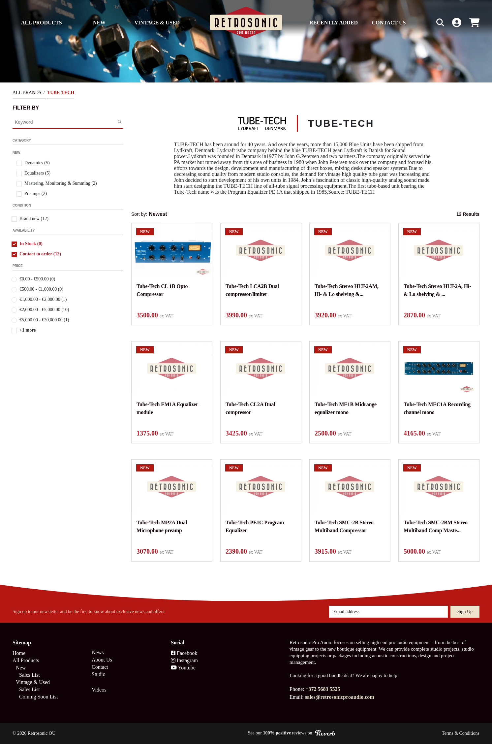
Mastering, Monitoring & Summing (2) (60, 183)
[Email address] (388, 612)
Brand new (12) (33, 218)
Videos (99, 690)
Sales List (29, 675)
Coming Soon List (38, 696)
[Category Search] (66, 122)
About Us (102, 660)
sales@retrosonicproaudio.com (339, 697)
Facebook (184, 653)
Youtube (183, 667)
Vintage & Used (157, 22)
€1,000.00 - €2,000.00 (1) (43, 299)
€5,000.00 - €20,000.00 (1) (44, 319)
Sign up (465, 611)
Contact (100, 667)
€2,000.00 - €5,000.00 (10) (44, 309)
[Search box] (426, 22)
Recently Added (333, 22)
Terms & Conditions (460, 733)
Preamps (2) (35, 193)
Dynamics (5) (37, 162)
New (99, 22)
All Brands (27, 92)
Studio (99, 674)
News (98, 652)
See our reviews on (291, 732)
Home (19, 653)
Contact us (389, 22)
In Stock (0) (31, 243)
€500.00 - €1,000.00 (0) (41, 289)
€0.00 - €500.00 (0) (37, 278)
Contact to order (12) (40, 253)
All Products (41, 22)
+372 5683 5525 (322, 689)
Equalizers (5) (37, 173)
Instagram (184, 660)
